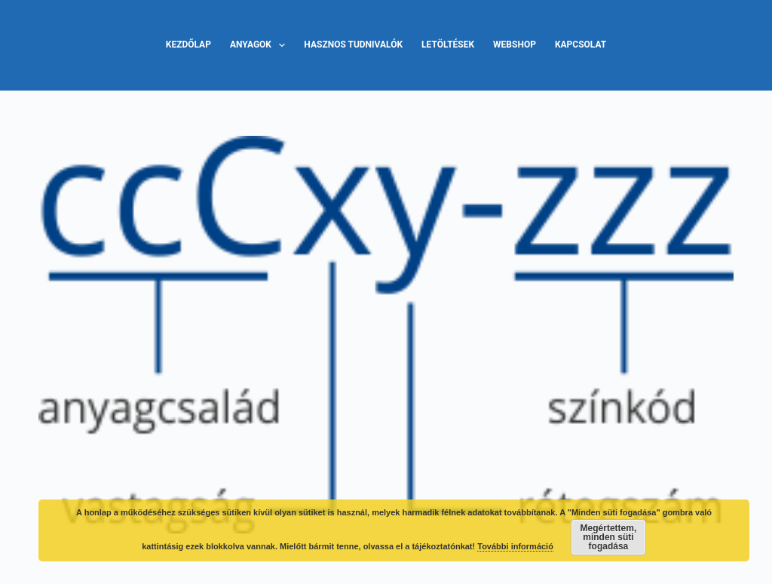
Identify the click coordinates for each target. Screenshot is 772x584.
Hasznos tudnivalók (353, 44)
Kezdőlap (188, 44)
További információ (515, 546)
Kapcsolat (580, 44)
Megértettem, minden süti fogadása (609, 537)
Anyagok (260, 45)
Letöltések (447, 44)
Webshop (514, 44)
